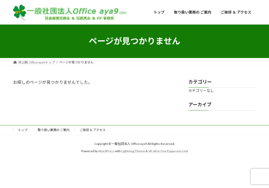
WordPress (106, 151)
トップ (22, 130)
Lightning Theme (133, 151)
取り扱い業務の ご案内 (53, 130)
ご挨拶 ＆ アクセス (93, 130)
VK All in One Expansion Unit (168, 151)
